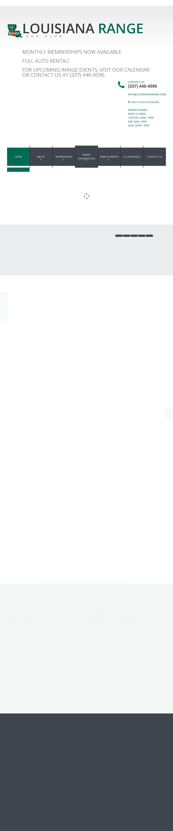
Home (18, 156)
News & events (109, 156)
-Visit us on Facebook (144, 102)
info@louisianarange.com (147, 94)
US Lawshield (131, 156)
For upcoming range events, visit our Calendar (85, 69)
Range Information (86, 156)
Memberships (63, 156)
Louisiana (82, 28)
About (41, 156)
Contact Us (154, 156)
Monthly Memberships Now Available (71, 51)
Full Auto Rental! (45, 60)
